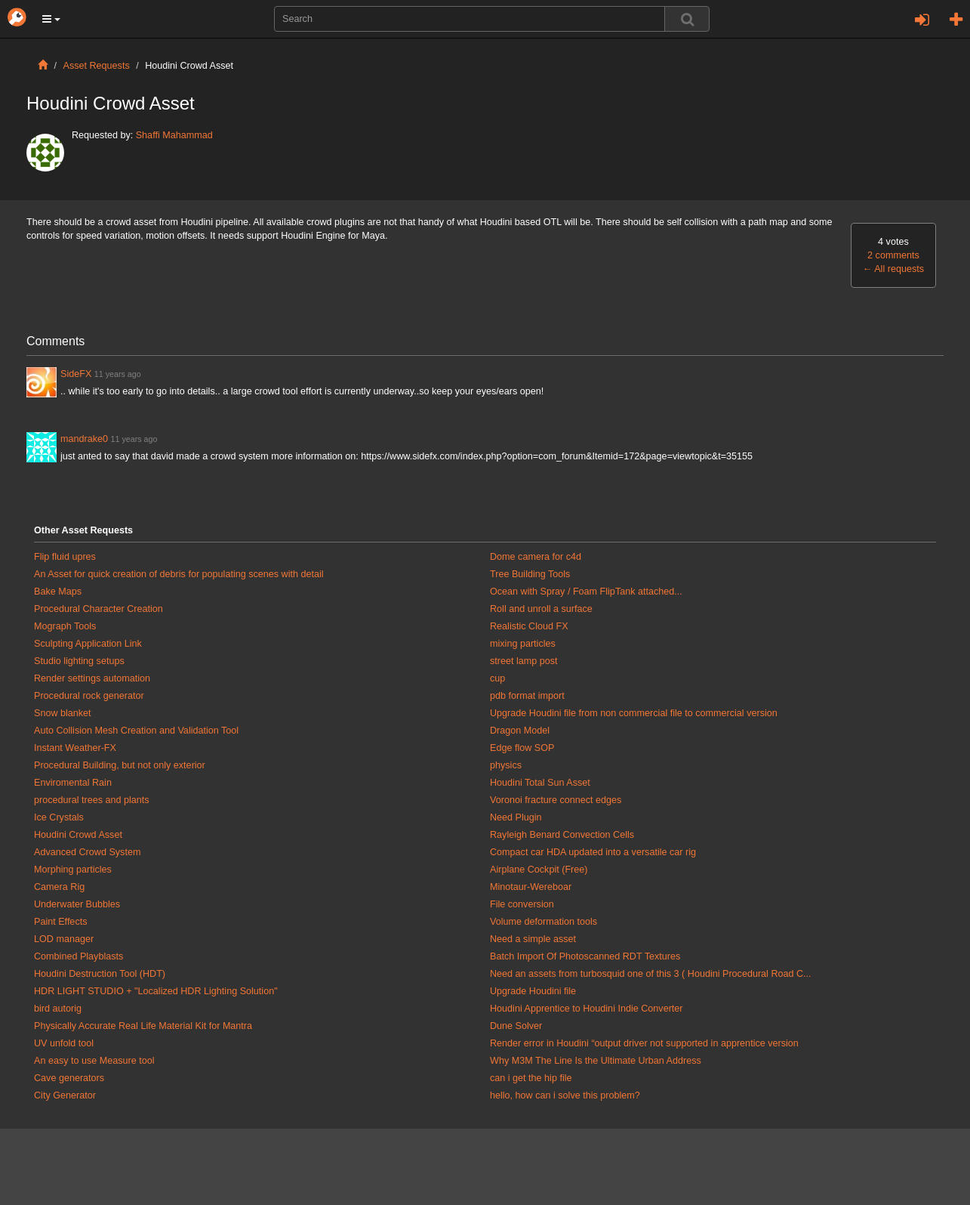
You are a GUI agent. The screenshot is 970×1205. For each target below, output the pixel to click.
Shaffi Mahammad (174, 135)
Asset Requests (96, 65)
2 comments (893, 255)
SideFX (75, 374)
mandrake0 (84, 439)
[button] (51, 19)
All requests (893, 269)
